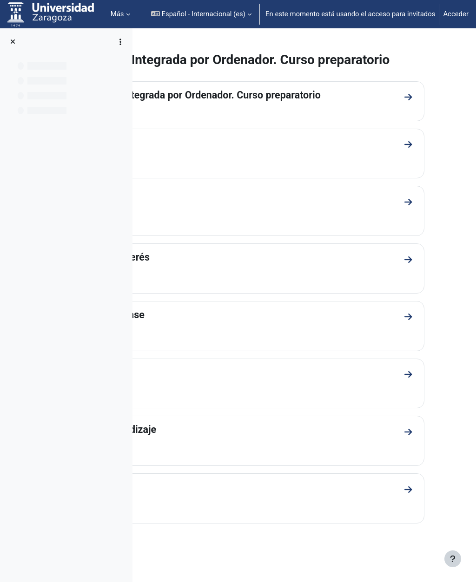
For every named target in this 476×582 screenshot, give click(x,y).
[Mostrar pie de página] (452, 558)
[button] (201, 14)
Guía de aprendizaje (203, 446)
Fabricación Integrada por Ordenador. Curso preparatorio (285, 110)
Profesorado (186, 504)
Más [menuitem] (117, 14)
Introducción (187, 157)
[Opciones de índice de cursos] (120, 41)
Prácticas (179, 389)
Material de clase (197, 331)
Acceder (456, 14)
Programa (181, 215)
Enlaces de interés (199, 273)
